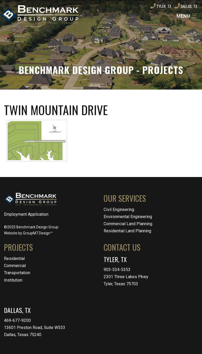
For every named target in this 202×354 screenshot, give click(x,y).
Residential (14, 258)
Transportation (17, 272)
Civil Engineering (119, 209)
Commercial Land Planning (128, 223)
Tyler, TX (160, 6)
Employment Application (26, 214)
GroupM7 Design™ (38, 233)
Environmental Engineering (128, 216)
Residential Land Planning (127, 230)
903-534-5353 (117, 269)
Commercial (15, 265)
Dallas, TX (186, 6)
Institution (13, 280)
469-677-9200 (17, 320)
